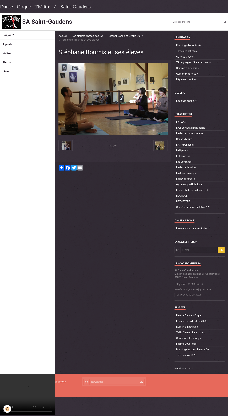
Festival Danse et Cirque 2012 (125, 35)
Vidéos (7, 53)
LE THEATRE (183, 201)
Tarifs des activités (186, 51)
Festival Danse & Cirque (189, 315)
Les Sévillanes (184, 161)
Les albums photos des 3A (87, 35)
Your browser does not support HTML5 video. (27, 394)
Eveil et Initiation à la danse (190, 127)
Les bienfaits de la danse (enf (192, 190)
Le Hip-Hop (182, 150)
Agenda (7, 44)
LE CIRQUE (182, 195)
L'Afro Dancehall (185, 144)
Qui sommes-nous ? (187, 73)
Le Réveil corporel (185, 178)
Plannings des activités (188, 45)
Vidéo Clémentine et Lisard (190, 332)
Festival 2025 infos (186, 343)
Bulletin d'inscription (187, 326)
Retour (113, 146)
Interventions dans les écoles (192, 228)
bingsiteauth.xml (184, 368)
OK (221, 250)
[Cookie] (7, 409)
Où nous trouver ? (185, 56)
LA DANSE (181, 122)
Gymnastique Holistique (189, 184)
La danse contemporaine (189, 133)
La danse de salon (186, 167)
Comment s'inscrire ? (187, 68)
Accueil (62, 35)
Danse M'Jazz (184, 139)
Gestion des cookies (55, 381)
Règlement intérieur (187, 79)
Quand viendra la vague (189, 338)
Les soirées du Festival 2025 (191, 321)
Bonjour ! (8, 35)
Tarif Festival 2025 (186, 355)
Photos (7, 62)
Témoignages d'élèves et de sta (193, 62)
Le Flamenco (183, 156)
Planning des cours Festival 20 (192, 349)
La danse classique (186, 173)
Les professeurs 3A (186, 100)
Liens (6, 71)
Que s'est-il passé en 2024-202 (193, 207)
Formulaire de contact (188, 295)
